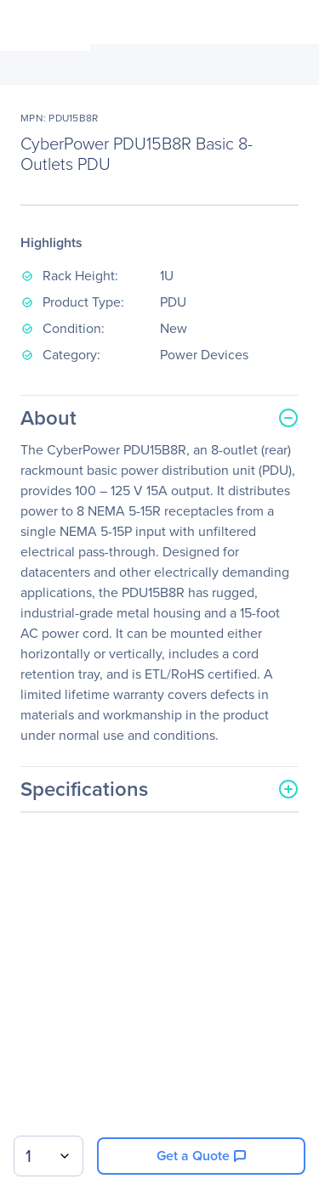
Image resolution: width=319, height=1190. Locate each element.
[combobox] (48, 1156)
